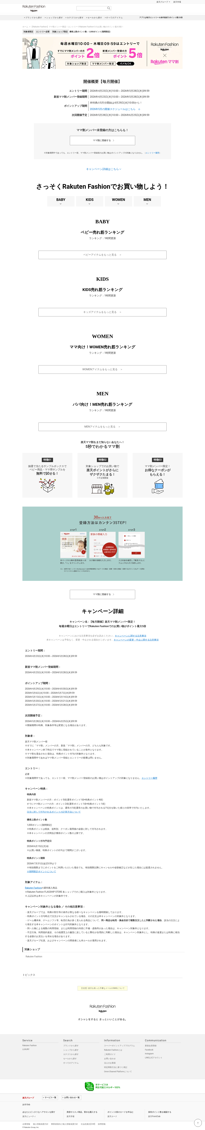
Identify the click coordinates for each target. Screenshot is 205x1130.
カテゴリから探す (71, 1054)
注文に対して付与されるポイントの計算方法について (54, 812)
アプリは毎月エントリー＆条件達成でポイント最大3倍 (161, 17)
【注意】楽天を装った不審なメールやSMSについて (102, 988)
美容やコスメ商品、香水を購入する (82, 1112)
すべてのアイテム (71, 1063)
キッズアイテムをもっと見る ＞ (102, 312)
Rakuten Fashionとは (113, 1050)
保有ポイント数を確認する (159, 1112)
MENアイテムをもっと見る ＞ (102, 426)
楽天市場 (177, 2)
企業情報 (26, 1124)
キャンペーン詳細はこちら (102, 169)
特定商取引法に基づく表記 (115, 1067)
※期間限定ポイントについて (41, 871)
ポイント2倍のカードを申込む (120, 1112)
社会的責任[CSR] (88, 1124)
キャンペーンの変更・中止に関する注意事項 (136, 639)
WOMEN (118, 200)
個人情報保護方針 (40, 1124)
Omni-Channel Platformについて (118, 1071)
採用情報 (102, 1124)
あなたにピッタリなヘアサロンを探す (38, 1112)
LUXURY (25, 1049)
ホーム (25, 27)
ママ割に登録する (102, 140)
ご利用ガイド (110, 1054)
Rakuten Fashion (47, 8)
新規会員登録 (150, 1046)
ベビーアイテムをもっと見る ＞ (102, 254)
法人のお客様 (110, 1063)
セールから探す (70, 1058)
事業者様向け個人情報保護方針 (64, 1124)
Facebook (149, 1050)
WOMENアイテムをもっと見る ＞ (102, 369)
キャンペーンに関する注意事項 (130, 635)
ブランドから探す (71, 1046)
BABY (60, 200)
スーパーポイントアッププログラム (119, 1046)
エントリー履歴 (152, 153)
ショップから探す (71, 1050)
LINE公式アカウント (153, 1058)
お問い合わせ (110, 1058)
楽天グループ (162, 2)
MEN (147, 200)
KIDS (90, 200)
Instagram (149, 1054)
